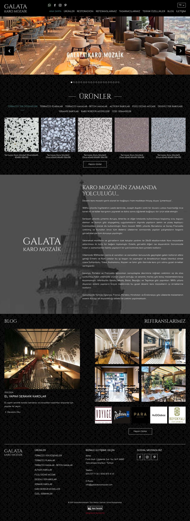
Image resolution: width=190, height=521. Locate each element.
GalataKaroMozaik (81, 502)
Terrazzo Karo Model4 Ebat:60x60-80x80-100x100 (131, 156)
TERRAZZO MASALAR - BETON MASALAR (53, 465)
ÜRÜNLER (69, 11)
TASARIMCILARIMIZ (129, 11)
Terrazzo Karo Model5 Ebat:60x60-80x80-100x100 (168, 156)
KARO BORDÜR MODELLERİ (47, 489)
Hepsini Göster (95, 164)
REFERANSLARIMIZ (106, 11)
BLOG (170, 11)
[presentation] (9, 50)
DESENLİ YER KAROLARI (46, 479)
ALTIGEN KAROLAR (43, 470)
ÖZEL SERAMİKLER (43, 493)
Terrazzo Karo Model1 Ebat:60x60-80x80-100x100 (21, 156)
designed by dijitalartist (95, 513)
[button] (71, 82)
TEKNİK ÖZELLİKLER (154, 11)
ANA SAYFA (55, 11)
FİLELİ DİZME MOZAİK (45, 474)
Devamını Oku (13, 412)
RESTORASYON (85, 11)
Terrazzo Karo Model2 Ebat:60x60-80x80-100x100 (58, 156)
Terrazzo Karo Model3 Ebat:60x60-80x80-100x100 (95, 156)
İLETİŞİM (181, 11)
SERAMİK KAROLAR (43, 484)
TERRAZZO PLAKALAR (45, 460)
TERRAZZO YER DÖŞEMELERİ (48, 455)
